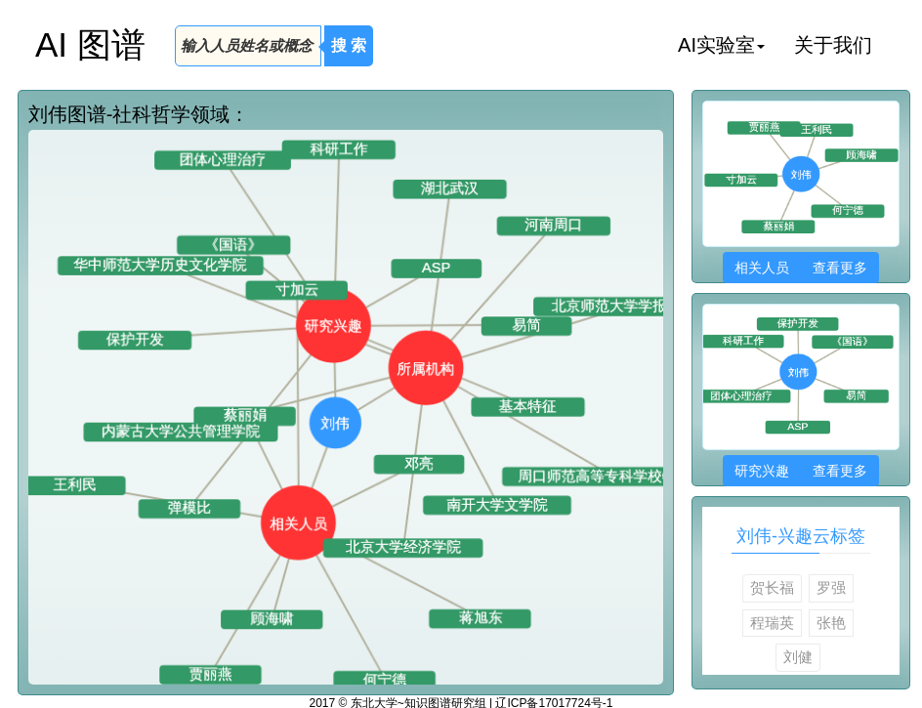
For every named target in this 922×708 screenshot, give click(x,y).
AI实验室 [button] (721, 45)
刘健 (798, 656)
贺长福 (772, 587)
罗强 (831, 587)
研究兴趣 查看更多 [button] (800, 471)
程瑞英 (772, 622)
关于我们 (833, 45)
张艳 (831, 622)
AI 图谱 (90, 44)
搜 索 (348, 45)
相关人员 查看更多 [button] (800, 267)
